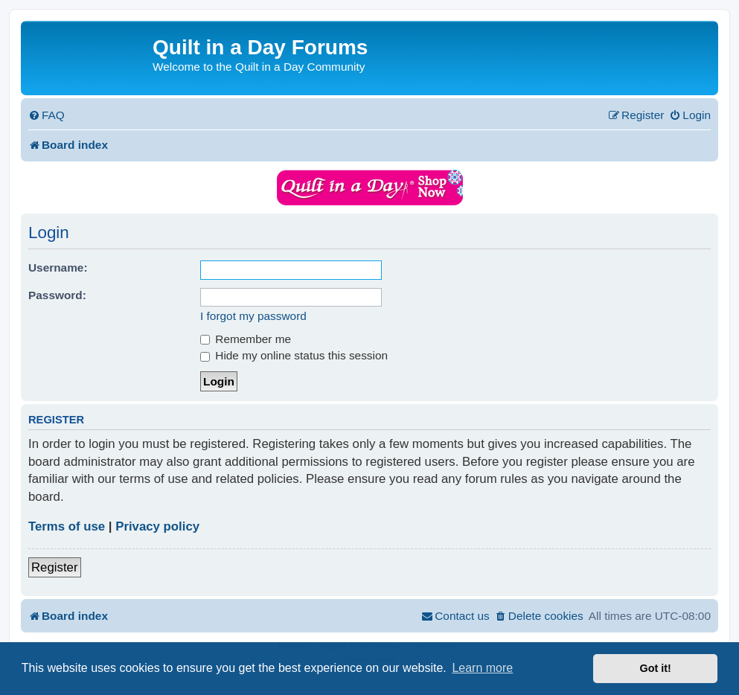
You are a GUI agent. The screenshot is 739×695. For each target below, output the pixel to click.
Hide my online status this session (294, 355)
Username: (58, 267)
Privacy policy (157, 526)
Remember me (245, 339)
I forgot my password (253, 316)
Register (54, 567)
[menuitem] (46, 115)
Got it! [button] (655, 668)
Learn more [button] (482, 668)
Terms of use (66, 526)
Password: (57, 295)
